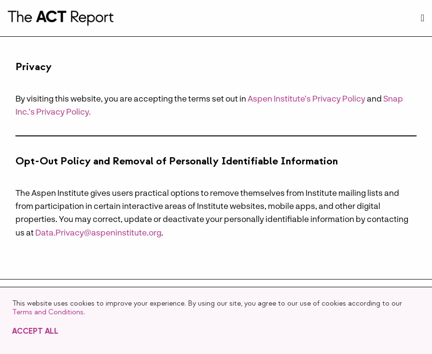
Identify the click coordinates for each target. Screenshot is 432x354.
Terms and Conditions (48, 312)
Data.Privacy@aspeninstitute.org (98, 232)
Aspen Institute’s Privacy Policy (306, 98)
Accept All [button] (35, 331)
